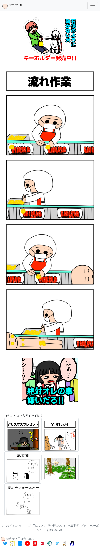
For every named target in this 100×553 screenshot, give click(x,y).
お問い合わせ (54, 530)
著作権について (57, 525)
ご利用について (36, 525)
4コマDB (12, 6)
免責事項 (73, 525)
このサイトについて (14, 525)
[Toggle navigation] (92, 5)
